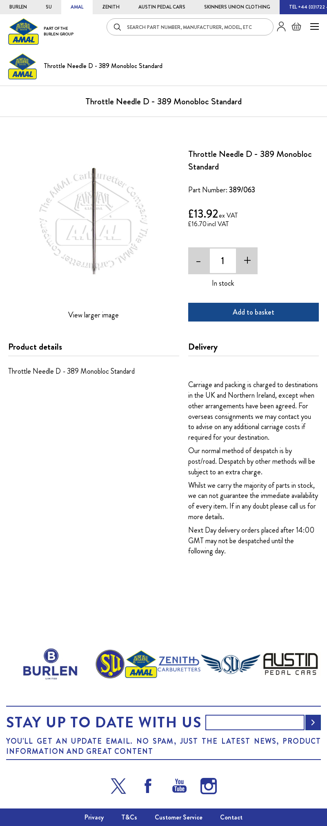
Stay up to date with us (103, 722)
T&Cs (129, 817)
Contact (231, 817)
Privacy (94, 817)
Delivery (203, 347)
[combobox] (190, 26)
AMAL (77, 7)
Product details (35, 347)
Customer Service (178, 817)
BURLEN (18, 7)
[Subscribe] (313, 722)
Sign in (278, 26)
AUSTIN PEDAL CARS (161, 7)
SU (49, 7)
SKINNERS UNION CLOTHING (237, 7)
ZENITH (111, 7)
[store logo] (40, 31)
